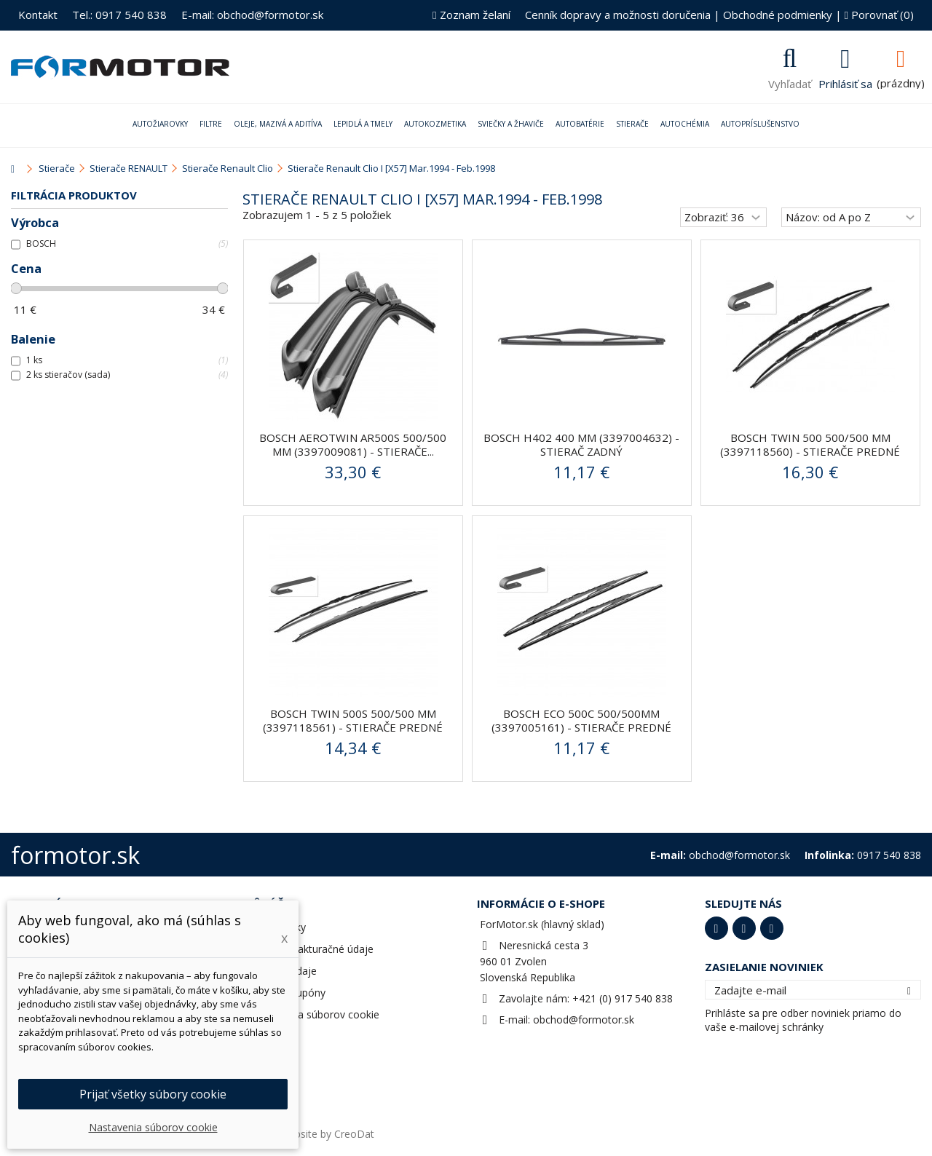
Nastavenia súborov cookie (314, 1014)
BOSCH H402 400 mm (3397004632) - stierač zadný (581, 444)
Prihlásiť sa (845, 82)
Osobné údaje (283, 971)
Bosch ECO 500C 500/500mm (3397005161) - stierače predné (581, 720)
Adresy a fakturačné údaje (312, 949)
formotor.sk (75, 855)
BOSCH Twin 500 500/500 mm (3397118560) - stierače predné (810, 444)
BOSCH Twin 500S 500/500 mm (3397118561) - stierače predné (353, 720)
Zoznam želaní (471, 14)
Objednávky (278, 927)
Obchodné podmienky (777, 14)
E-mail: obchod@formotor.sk (252, 14)
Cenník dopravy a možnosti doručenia (618, 14)
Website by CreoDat (327, 1134)
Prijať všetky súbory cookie (152, 1094)
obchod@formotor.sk (583, 1019)
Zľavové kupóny (287, 992)
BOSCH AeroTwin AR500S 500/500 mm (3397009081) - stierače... (352, 444)
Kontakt (38, 14)
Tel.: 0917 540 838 (119, 14)
